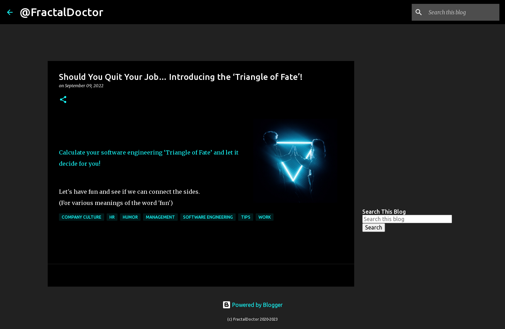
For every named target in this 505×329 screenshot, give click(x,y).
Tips (245, 217)
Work (264, 217)
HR (112, 217)
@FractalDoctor (61, 12)
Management (160, 217)
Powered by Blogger (252, 305)
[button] (63, 100)
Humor (130, 217)
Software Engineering (208, 217)
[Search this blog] (462, 12)
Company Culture (81, 217)
